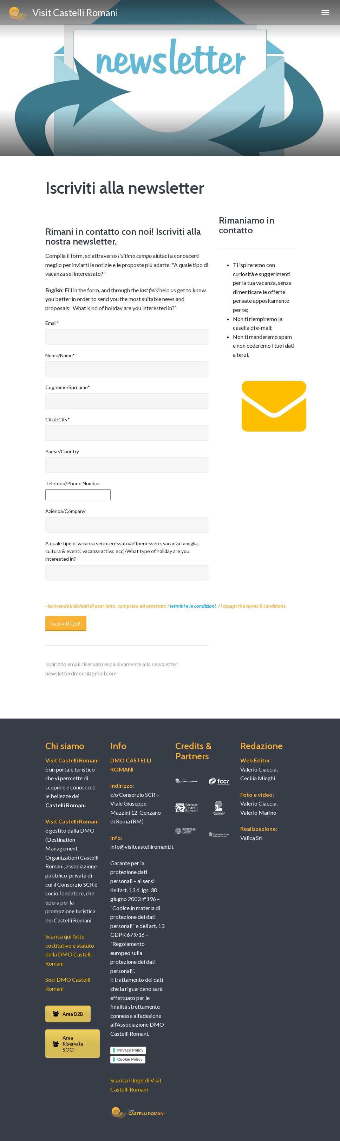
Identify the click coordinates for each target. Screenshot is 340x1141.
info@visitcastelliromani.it (142, 846)
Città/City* (57, 419)
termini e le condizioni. (194, 606)
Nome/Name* (60, 355)
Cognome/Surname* (67, 387)
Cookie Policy (130, 1059)
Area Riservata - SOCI (69, 1044)
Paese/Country (62, 451)
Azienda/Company (65, 511)
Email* (52, 323)
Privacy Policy (130, 1050)
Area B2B (68, 1014)
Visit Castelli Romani (62, 14)
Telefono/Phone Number (72, 483)
